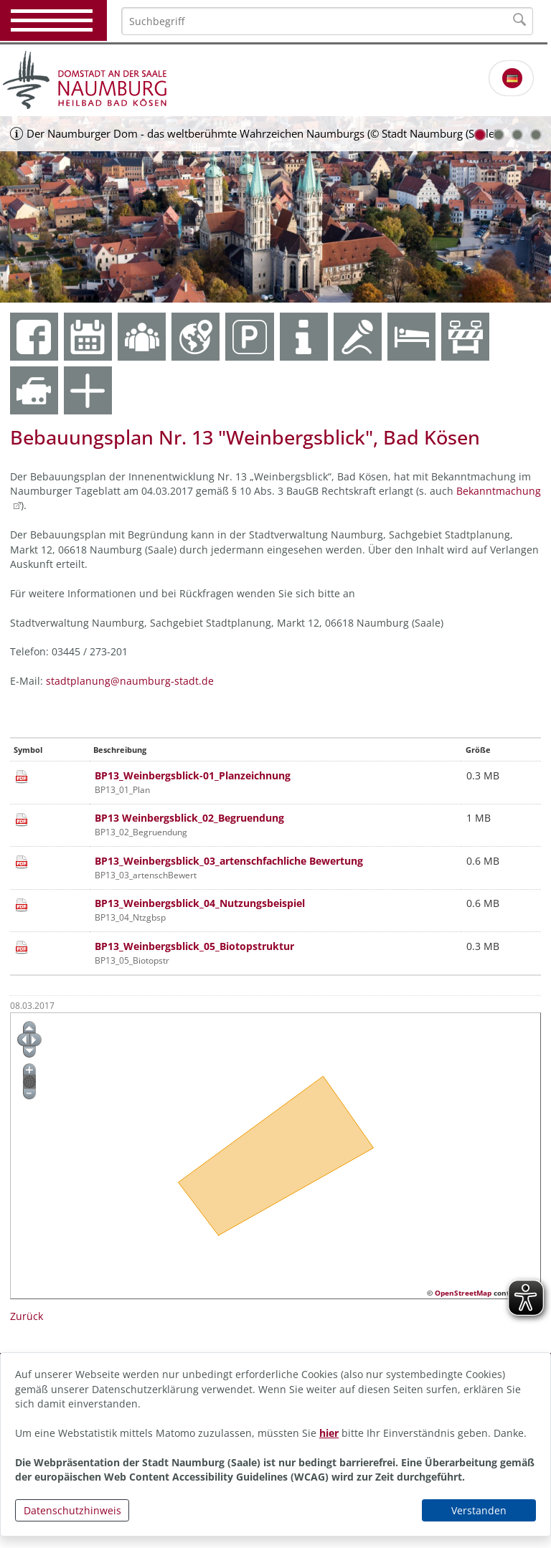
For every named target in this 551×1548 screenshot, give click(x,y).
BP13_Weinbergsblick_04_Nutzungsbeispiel (200, 903)
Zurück (26, 1316)
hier (329, 1433)
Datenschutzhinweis (72, 1510)
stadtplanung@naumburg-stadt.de (130, 681)
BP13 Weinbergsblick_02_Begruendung (189, 818)
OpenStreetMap (463, 1293)
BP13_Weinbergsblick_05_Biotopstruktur (194, 946)
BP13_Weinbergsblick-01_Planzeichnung (193, 775)
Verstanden (479, 1510)
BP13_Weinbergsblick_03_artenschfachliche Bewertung (229, 861)
